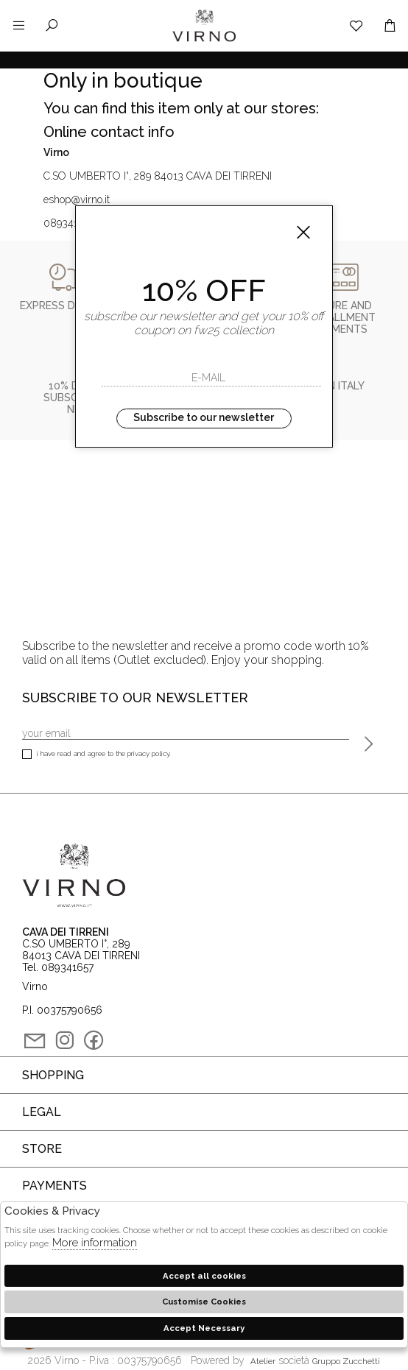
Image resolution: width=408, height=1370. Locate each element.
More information (94, 1242)
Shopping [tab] (53, 1075)
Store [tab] (42, 1149)
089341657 (69, 223)
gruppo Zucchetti (346, 1361)
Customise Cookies (204, 1301)
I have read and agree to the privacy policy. (96, 754)
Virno (204, 40)
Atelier (262, 1361)
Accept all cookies (204, 1276)
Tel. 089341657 (58, 967)
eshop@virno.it (76, 199)
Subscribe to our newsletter (203, 417)
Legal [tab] (41, 1112)
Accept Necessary (204, 1328)
